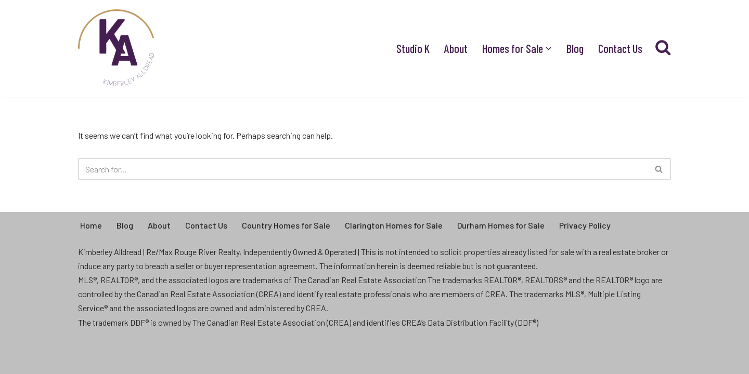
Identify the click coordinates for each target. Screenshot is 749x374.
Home (91, 225)
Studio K (413, 48)
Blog (575, 48)
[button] (548, 48)
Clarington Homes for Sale (394, 225)
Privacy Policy (585, 225)
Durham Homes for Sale (501, 225)
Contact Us (620, 48)
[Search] (363, 169)
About (456, 48)
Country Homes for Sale (286, 225)
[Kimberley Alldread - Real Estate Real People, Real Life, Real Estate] (117, 48)
